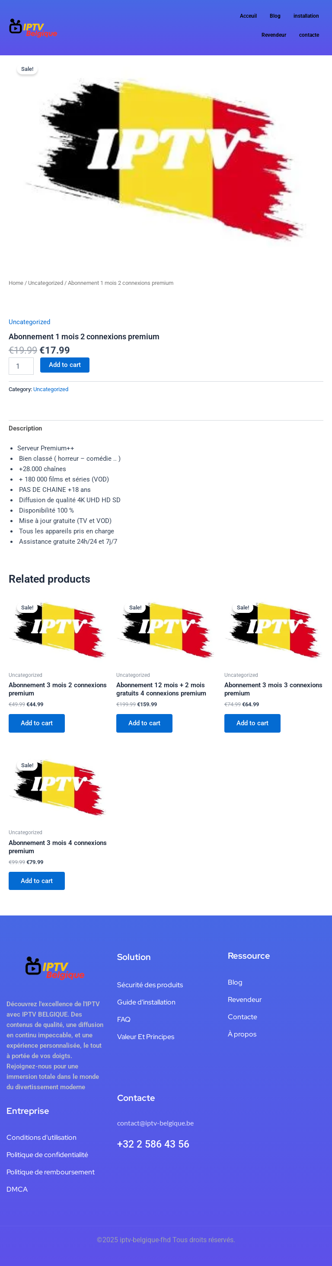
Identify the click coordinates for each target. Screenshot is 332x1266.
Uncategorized (45, 283)
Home (16, 283)
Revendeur (274, 35)
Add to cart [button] (37, 723)
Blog (275, 16)
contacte (309, 35)
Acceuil (248, 16)
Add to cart (65, 365)
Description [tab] (25, 428)
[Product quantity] (21, 366)
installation (306, 16)
